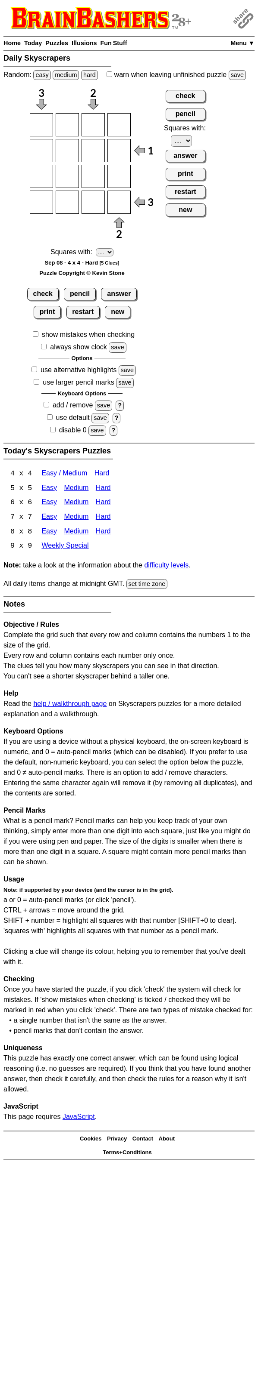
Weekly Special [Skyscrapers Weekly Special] (64, 547)
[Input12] (67, 124)
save (237, 74)
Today (33, 43)
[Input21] (41, 150)
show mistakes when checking (88, 334)
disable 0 (73, 430)
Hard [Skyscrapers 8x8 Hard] (103, 532)
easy (41, 74)
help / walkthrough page (70, 705)
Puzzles (56, 43)
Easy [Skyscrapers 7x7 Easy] (49, 517)
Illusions (84, 43)
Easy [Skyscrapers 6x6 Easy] (49, 503)
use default (73, 417)
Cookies (91, 1139)
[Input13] (93, 124)
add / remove (73, 405)
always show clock (78, 347)
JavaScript (79, 1118)
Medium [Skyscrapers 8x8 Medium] (76, 532)
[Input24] (119, 150)
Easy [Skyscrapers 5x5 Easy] (49, 488)
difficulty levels (166, 566)
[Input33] (93, 176)
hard (89, 74)
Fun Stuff (113, 43)
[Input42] (67, 202)
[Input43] (93, 202)
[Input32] (67, 176)
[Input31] (41, 176)
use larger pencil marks (78, 382)
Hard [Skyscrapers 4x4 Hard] (102, 474)
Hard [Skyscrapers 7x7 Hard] (103, 517)
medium (66, 74)
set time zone (147, 584)
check (43, 293)
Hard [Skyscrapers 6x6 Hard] (103, 503)
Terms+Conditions (127, 1153)
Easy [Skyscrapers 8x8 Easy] (49, 532)
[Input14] (119, 124)
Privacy (117, 1139)
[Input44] (119, 202)
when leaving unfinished (176, 74)
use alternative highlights (78, 369)
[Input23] (93, 150)
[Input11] (41, 124)
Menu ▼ (242, 43)
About (167, 1139)
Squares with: (71, 252)
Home (12, 43)
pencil (80, 293)
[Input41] (41, 202)
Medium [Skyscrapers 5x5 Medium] (76, 488)
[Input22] (67, 150)
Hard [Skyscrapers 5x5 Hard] (103, 488)
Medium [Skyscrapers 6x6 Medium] (76, 503)
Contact (142, 1139)
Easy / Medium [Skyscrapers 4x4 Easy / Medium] (64, 474)
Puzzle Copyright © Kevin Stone (81, 273)
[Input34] (119, 176)
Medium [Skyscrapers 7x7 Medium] (76, 517)
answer (119, 293)
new (117, 311)
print (47, 311)
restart (83, 311)
